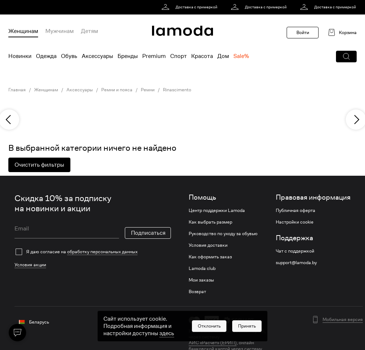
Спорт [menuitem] (178, 56)
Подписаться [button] (148, 233)
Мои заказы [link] (201, 280)
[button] (346, 56)
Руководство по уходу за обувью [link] (223, 234)
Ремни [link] (148, 90)
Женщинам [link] (46, 90)
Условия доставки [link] (208, 245)
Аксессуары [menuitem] (97, 56)
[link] (190, 7)
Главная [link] (17, 90)
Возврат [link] (197, 292)
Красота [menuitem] (202, 56)
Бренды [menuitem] (128, 56)
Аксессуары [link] (79, 90)
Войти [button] (302, 32)
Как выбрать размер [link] (210, 222)
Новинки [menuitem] (20, 56)
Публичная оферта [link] (295, 210)
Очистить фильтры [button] (39, 164)
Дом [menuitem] (223, 56)
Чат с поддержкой (295, 251)
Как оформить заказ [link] (210, 257)
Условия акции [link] (30, 265)
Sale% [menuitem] (241, 56)
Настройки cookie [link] (294, 222)
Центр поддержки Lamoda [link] (217, 210)
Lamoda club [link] (202, 268)
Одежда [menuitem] (46, 56)
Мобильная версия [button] (343, 319)
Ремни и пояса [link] (116, 90)
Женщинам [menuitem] (23, 31)
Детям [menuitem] (89, 31)
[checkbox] (93, 251)
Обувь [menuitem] (69, 56)
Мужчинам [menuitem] (59, 31)
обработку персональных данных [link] (102, 252)
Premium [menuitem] (154, 56)
